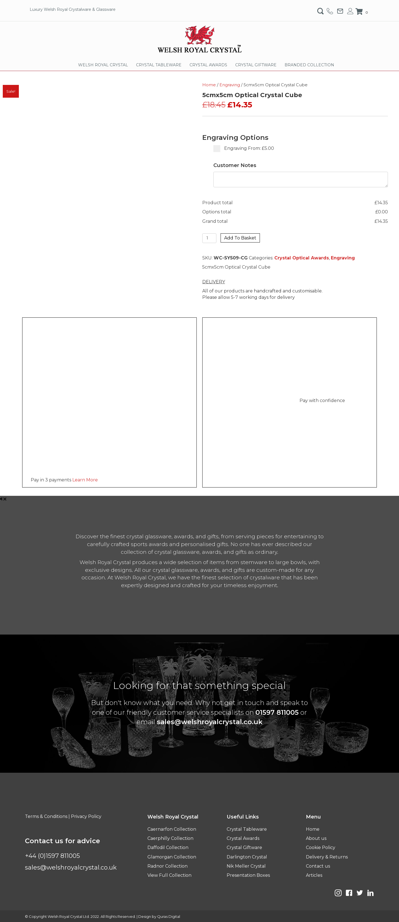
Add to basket (240, 238)
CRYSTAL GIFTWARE (256, 64)
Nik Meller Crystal (246, 866)
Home (209, 84)
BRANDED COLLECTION (309, 64)
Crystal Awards (243, 838)
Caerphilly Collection (170, 838)
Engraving (229, 84)
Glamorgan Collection (171, 857)
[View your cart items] (362, 12)
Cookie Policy (320, 847)
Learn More (85, 480)
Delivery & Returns (327, 857)
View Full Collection (169, 875)
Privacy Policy (86, 816)
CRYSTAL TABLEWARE (158, 64)
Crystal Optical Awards (301, 258)
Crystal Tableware (247, 829)
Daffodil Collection (167, 847)
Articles (314, 875)
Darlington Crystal (247, 857)
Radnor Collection (167, 866)
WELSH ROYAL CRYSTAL (103, 64)
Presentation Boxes (248, 875)
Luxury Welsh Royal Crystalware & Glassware (73, 9)
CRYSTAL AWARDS (208, 64)
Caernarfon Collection (171, 829)
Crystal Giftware (244, 847)
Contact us (318, 866)
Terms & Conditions (46, 816)
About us (316, 838)
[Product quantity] (209, 238)
